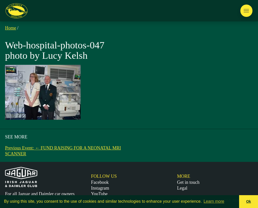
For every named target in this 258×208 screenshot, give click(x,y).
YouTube (99, 193)
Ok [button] (248, 201)
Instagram (100, 188)
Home (10, 28)
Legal (182, 188)
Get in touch (188, 182)
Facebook (100, 182)
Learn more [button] (214, 201)
